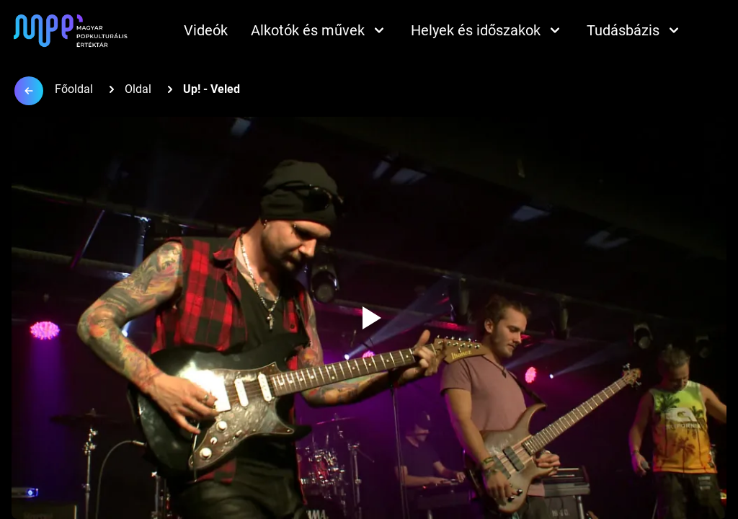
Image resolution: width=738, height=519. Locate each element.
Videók (206, 30)
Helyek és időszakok (487, 30)
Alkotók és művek (319, 30)
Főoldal (74, 89)
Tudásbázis (635, 30)
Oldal (138, 89)
